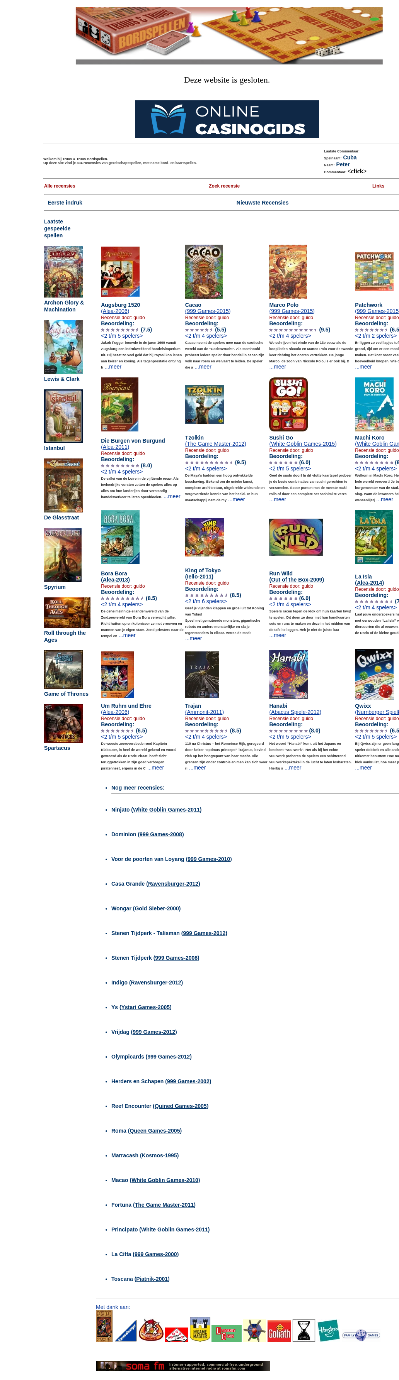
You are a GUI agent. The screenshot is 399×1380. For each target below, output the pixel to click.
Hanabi (295, 709)
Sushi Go (302, 441)
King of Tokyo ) (203, 573)
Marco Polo (292, 308)
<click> (357, 171)
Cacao (208, 308)
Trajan (204, 709)
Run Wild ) (296, 576)
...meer (113, 367)
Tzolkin (215, 441)
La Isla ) (369, 579)
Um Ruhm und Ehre (126, 709)
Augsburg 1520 (120, 308)
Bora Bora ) (115, 576)
